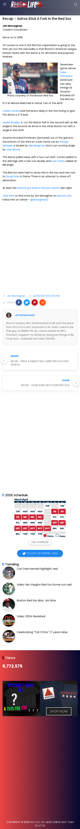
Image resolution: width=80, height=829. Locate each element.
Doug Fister (12, 167)
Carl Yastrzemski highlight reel (37, 560)
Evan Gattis (58, 152)
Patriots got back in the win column (38, 179)
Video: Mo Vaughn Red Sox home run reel (44, 576)
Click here (8, 187)
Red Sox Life (64, 187)
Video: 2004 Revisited (31, 608)
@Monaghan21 (39, 191)
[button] (19, 294)
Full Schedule (40, 533)
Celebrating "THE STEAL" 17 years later (42, 624)
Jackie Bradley (11, 114)
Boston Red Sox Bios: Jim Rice (36, 592)
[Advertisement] (40, 240)
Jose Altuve (13, 141)
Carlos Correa (11, 102)
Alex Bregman (36, 137)
